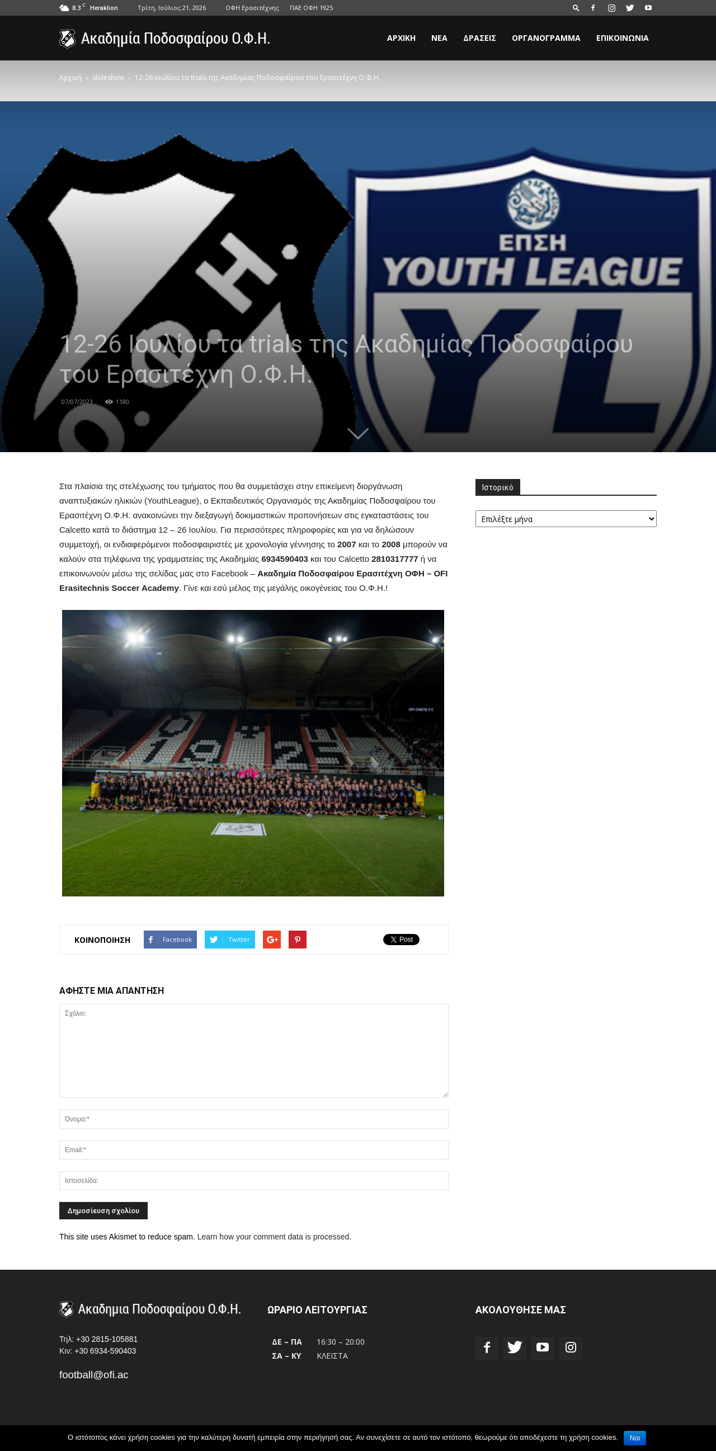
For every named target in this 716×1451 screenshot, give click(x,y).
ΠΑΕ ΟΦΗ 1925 (311, 7)
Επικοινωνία (622, 37)
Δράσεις (479, 37)
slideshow (108, 77)
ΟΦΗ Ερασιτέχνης (252, 7)
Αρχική (401, 37)
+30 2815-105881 (107, 1339)
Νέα (439, 37)
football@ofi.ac (94, 1374)
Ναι (635, 1438)
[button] (576, 7)
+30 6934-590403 (105, 1350)
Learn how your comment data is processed (273, 1236)
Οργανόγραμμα (546, 37)
